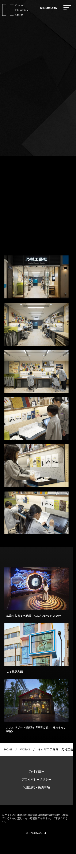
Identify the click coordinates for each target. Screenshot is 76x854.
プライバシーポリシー (36, 779)
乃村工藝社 (36, 772)
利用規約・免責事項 (36, 787)
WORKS (25, 749)
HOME (8, 749)
